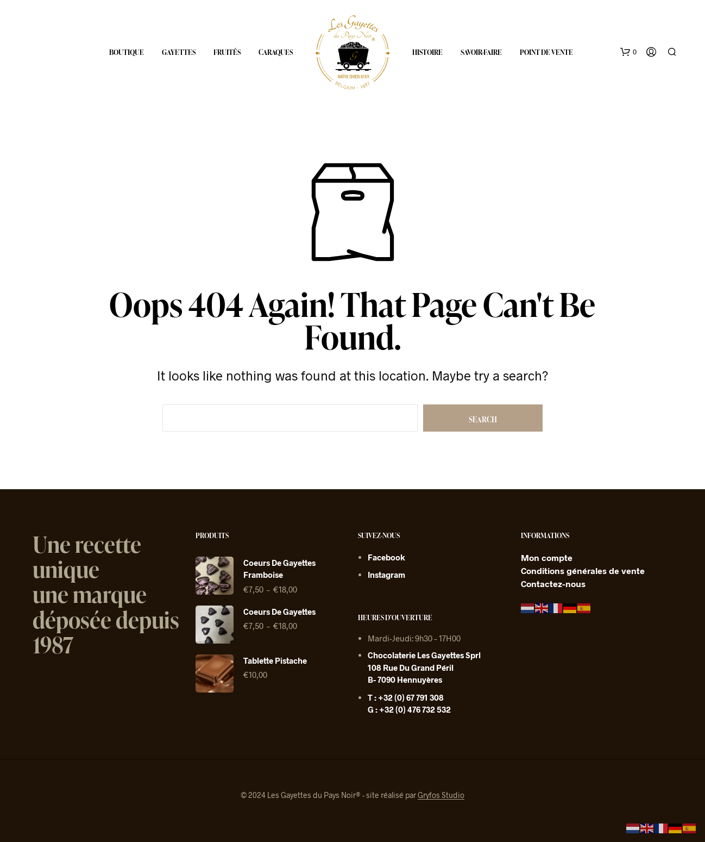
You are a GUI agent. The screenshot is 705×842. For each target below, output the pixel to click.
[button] (628, 52)
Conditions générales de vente (583, 570)
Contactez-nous (553, 583)
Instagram (386, 574)
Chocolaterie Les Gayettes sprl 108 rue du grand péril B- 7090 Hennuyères (424, 667)
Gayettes (179, 52)
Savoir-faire (481, 52)
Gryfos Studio (441, 795)
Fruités (227, 52)
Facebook (386, 557)
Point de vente (546, 52)
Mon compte (546, 557)
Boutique (126, 52)
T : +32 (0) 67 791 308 (406, 697)
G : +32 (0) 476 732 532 (409, 709)
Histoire (427, 52)
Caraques (276, 52)
